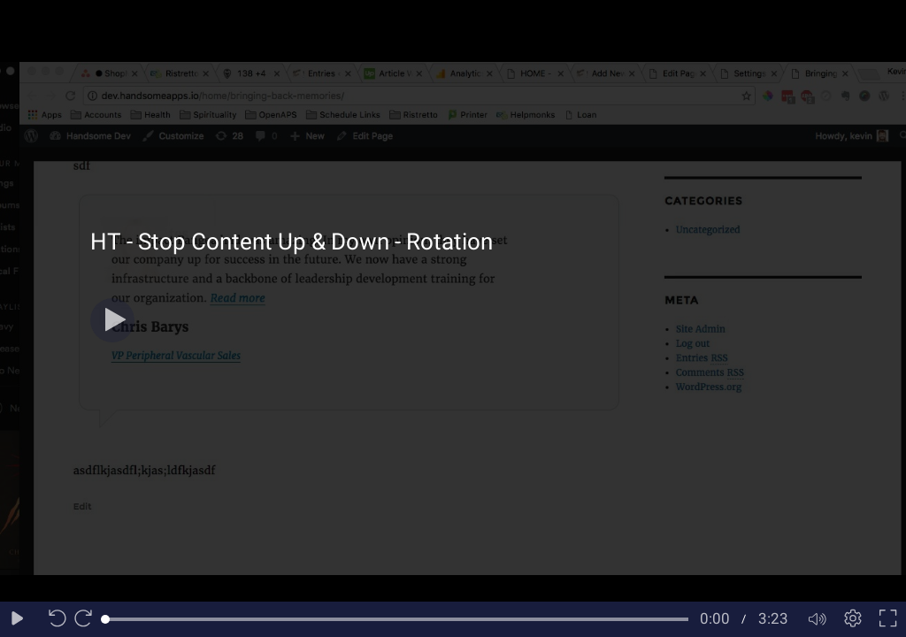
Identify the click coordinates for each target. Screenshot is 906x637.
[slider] (396, 619)
